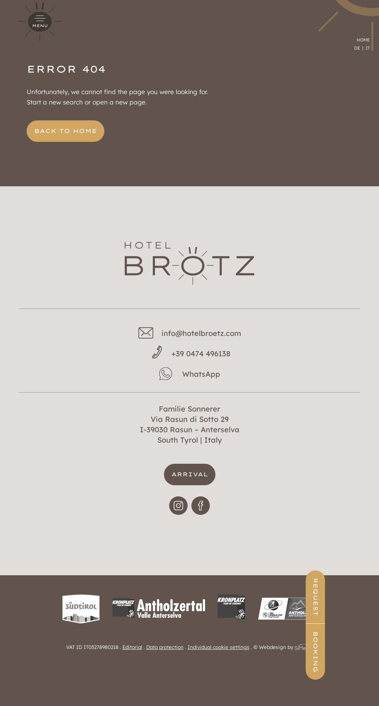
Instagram (178, 513)
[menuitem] (358, 21)
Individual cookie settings (218, 647)
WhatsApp (201, 374)
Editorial (132, 647)
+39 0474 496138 (201, 353)
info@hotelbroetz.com (201, 333)
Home (363, 12)
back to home (65, 130)
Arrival (189, 474)
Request (360, 597)
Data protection (165, 647)
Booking (360, 651)
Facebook (201, 513)
